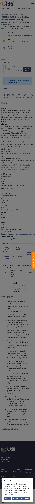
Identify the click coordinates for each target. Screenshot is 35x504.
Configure (25, 498)
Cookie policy (8, 495)
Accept (7, 498)
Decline (16, 498)
